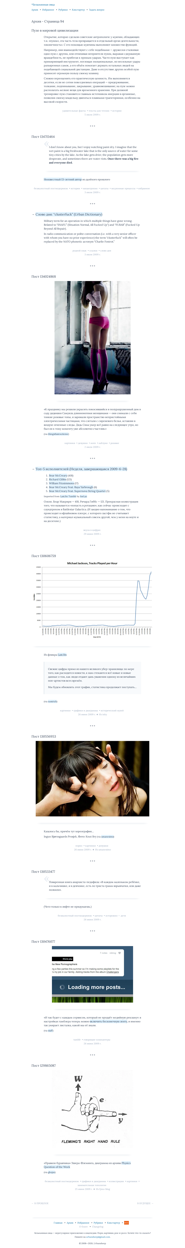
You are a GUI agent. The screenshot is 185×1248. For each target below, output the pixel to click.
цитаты (104, 188)
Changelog (97, 1226)
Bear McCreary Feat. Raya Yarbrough (71, 487)
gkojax (51, 1172)
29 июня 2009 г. (92, 533)
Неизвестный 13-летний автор (63, 179)
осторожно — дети (115, 915)
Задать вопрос (97, 9)
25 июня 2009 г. (83, 1189)
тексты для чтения (99, 110)
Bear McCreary (58, 475)
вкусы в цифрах (91, 530)
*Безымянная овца (43, 4)
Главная (58, 1222)
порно (79, 845)
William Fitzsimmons (61, 483)
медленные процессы (123, 188)
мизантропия (90, 188)
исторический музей (112, 710)
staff (50, 1030)
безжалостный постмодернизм (51, 188)
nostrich (52, 701)
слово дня (105, 250)
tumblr (77, 1039)
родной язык (80, 250)
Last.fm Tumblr (68, 496)
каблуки (103, 443)
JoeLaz (83, 496)
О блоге (83, 1226)
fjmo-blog (104, 1189)
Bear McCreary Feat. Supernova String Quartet (77, 491)
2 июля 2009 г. (93, 447)
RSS (126, 1222)
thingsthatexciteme (58, 434)
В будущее (144, 1203)
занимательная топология (92, 1185)
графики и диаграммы (86, 710)
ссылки (93, 250)
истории (117, 110)
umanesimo (107, 836)
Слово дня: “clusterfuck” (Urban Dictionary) (69, 214)
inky (104, 714)
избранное (144, 188)
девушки (83, 443)
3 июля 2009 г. (93, 192)
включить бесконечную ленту (108, 1021)
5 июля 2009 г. (93, 114)
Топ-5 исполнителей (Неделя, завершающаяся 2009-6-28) (81, 469)
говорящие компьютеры (97, 1039)
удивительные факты (74, 110)
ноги (93, 443)
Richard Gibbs (57, 479)
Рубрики (63, 9)
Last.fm (62, 654)
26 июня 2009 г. (87, 714)
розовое (115, 443)
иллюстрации (116, 1181)
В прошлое (41, 1203)
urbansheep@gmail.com (98, 1237)
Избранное (48, 9)
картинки (70, 443)
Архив (35, 9)
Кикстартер (78, 9)
